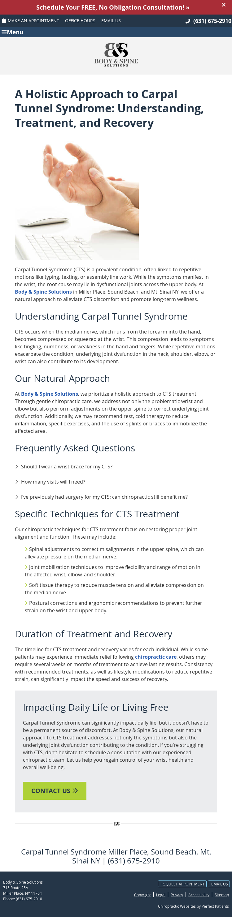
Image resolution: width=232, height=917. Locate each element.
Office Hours (80, 21)
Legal (160, 894)
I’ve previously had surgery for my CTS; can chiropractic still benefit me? (104, 496)
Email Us (111, 21)
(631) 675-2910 (212, 21)
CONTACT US (54, 790)
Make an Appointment (30, 21)
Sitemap (222, 894)
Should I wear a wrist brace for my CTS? (66, 466)
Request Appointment (183, 883)
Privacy (177, 894)
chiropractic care (156, 656)
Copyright (142, 894)
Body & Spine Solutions (43, 291)
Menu (12, 32)
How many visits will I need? (53, 481)
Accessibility (198, 894)
